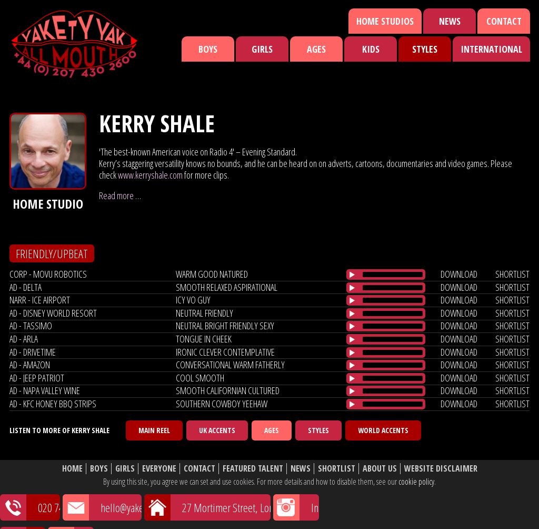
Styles (424, 49)
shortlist (512, 274)
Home (72, 468)
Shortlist (336, 468)
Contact (504, 21)
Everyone (159, 468)
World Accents (383, 430)
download (459, 274)
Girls (262, 49)
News (450, 21)
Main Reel (154, 430)
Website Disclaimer (440, 468)
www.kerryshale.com (150, 175)
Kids (371, 49)
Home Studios (385, 21)
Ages (316, 49)
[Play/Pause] (352, 274)
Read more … (120, 195)
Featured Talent (253, 468)
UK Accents (217, 430)
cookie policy (416, 481)
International (491, 49)
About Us (380, 468)
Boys (207, 49)
